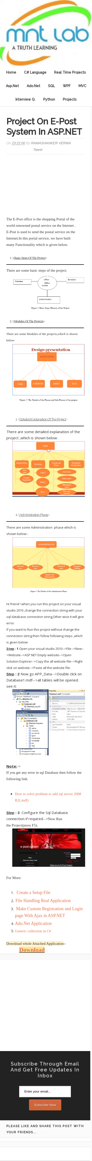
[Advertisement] (46, 186)
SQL (51, 86)
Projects (70, 99)
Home (11, 72)
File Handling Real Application (43, 900)
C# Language (35, 72)
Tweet (37, 150)
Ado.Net (33, 86)
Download (32, 950)
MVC (82, 86)
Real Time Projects (70, 72)
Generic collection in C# (33, 931)
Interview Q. (25, 99)
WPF (67, 86)
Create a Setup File (33, 892)
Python (49, 99)
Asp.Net (12, 86)
